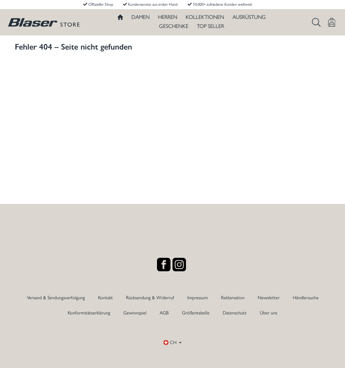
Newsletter (269, 298)
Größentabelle (196, 313)
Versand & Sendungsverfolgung (56, 298)
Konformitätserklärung (89, 313)
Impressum (197, 298)
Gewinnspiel (135, 313)
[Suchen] (316, 22)
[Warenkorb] (331, 22)
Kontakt (105, 298)
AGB (164, 313)
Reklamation (233, 298)
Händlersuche (306, 298)
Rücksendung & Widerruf (150, 298)
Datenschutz (235, 313)
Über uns (268, 313)
